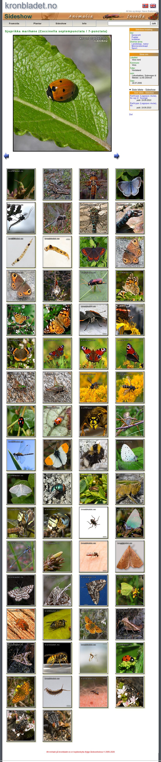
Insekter (136, 39)
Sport (134, 48)
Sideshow (61, 23)
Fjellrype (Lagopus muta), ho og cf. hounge (143, 97)
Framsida (14, 23)
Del (131, 114)
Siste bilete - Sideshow (143, 89)
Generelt (136, 35)
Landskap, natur (140, 44)
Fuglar (135, 37)
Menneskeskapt (140, 46)
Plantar (38, 23)
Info (84, 23)
